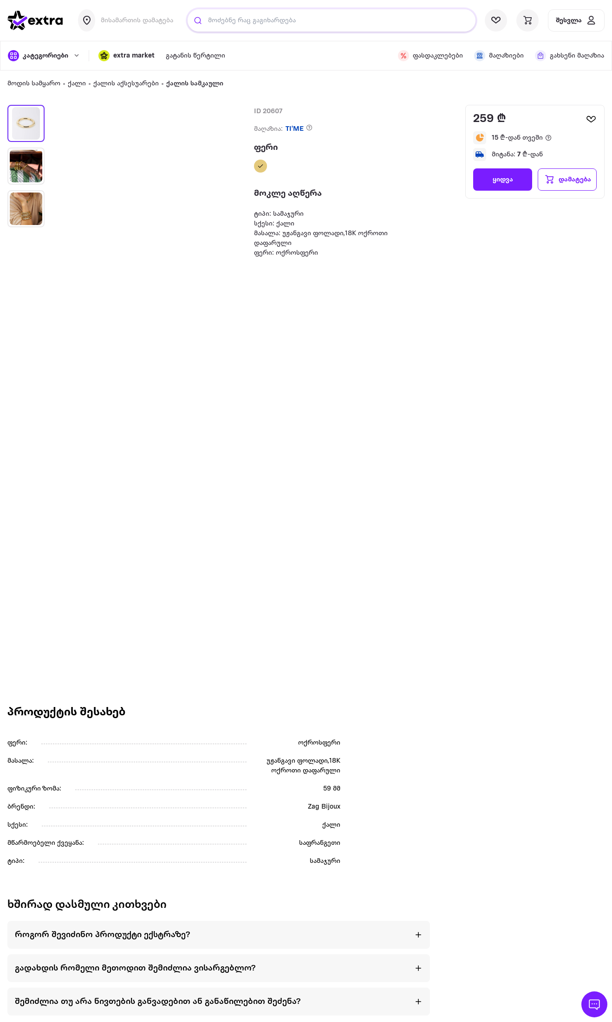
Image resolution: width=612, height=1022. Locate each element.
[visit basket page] (527, 20)
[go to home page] (35, 20)
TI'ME (295, 129)
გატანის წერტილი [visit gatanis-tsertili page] (195, 55)
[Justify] (197, 20)
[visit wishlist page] (496, 20)
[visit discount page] (430, 55)
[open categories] (43, 55)
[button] (126, 55)
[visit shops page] (499, 55)
